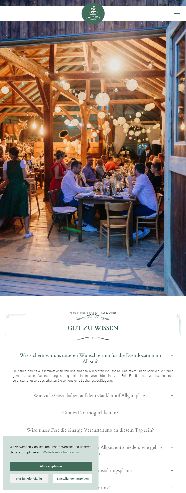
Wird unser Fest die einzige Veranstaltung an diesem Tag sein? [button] (90, 430)
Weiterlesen (51, 452)
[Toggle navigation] (177, 13)
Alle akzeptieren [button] (51, 466)
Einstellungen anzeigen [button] (73, 478)
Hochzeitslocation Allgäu (83, 312)
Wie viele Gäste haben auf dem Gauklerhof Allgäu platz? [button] (90, 396)
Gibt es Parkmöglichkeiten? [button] (90, 413)
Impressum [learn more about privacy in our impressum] (71, 452)
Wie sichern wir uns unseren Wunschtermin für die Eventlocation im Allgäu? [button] (90, 358)
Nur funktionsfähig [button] (29, 478)
